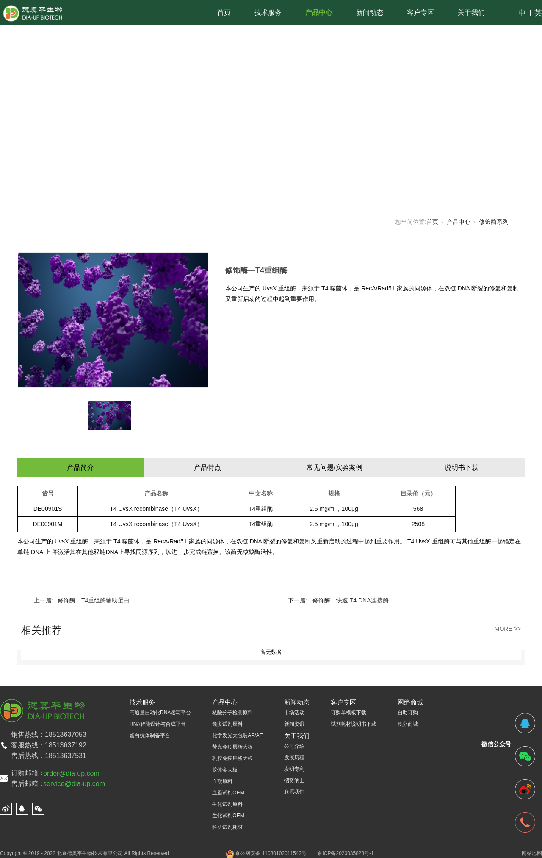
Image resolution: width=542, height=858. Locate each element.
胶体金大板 (225, 770)
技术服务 (268, 12)
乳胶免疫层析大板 (232, 758)
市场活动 (294, 713)
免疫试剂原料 (227, 724)
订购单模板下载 (348, 713)
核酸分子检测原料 (232, 713)
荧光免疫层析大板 (232, 747)
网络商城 (410, 702)
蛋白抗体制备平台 (150, 735)
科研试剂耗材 (227, 827)
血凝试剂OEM (228, 793)
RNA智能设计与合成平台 (158, 724)
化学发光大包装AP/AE (237, 735)
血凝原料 (222, 781)
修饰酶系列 (494, 221)
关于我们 (471, 12)
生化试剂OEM (228, 816)
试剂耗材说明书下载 (353, 724)
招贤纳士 (294, 780)
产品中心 (318, 12)
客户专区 (420, 12)
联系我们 (294, 792)
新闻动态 (369, 12)
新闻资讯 (294, 724)
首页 (224, 12)
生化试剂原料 (227, 804)
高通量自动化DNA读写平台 (160, 713)
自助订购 (408, 713)
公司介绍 (294, 746)
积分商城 (408, 724)
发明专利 (294, 769)
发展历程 (294, 757)
